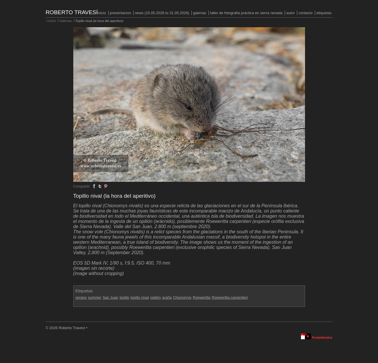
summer (94, 297)
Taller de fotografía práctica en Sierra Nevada (246, 13)
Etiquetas (323, 13)
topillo (124, 297)
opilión (155, 297)
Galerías (199, 13)
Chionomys (182, 297)
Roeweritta (201, 297)
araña (167, 297)
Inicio (102, 13)
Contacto (306, 13)
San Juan (110, 297)
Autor (290, 13)
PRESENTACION (120, 13)
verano (81, 297)
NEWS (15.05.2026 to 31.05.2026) (162, 13)
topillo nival (140, 297)
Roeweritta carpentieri (230, 297)
